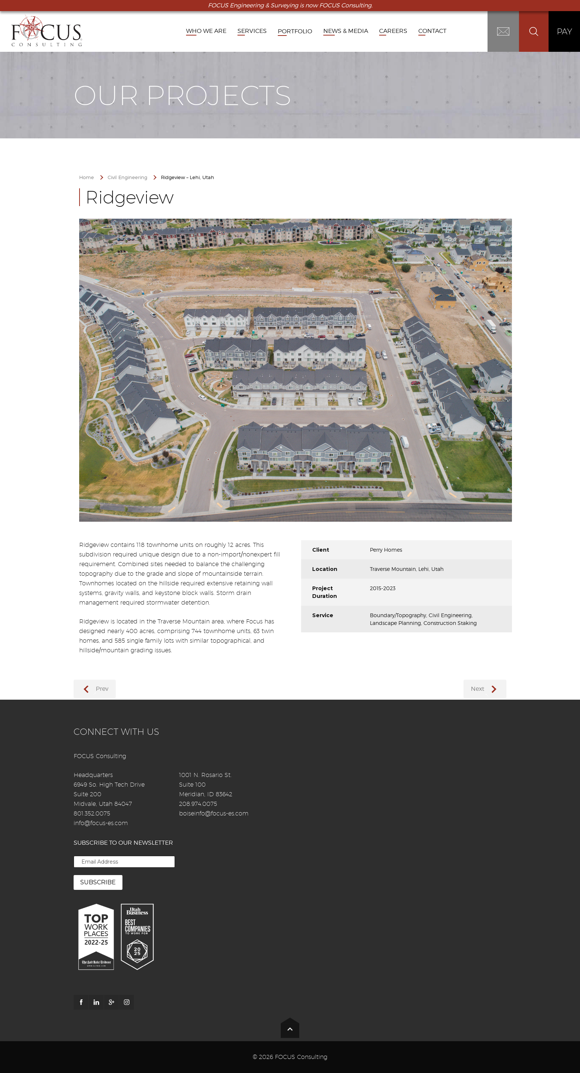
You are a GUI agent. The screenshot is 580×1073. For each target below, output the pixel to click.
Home (86, 177)
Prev (102, 688)
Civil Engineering (127, 177)
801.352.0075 (92, 813)
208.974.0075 (198, 803)
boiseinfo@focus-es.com (214, 813)
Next (477, 688)
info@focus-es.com (101, 823)
